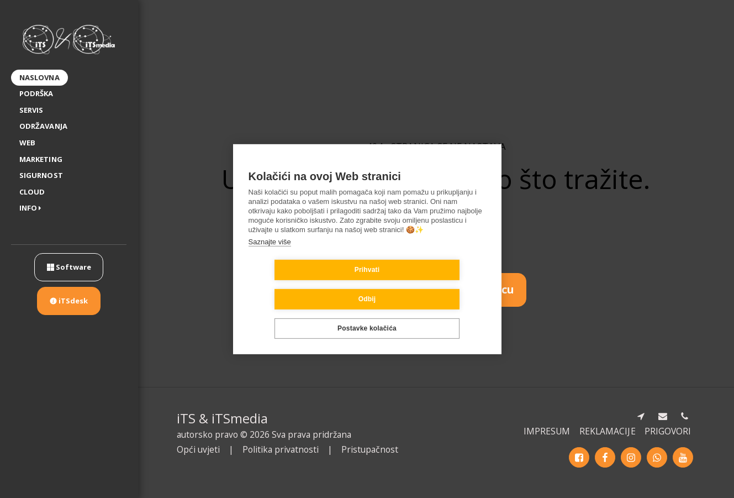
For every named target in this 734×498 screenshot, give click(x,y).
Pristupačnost (369, 449)
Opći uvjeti (198, 449)
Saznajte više (270, 256)
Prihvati (301, 285)
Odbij (433, 285)
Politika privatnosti (280, 449)
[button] (32, 209)
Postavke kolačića (367, 314)
